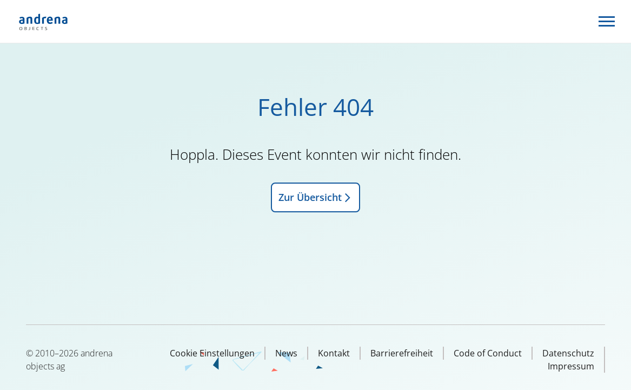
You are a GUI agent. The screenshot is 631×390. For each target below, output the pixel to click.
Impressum (571, 366)
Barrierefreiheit (401, 353)
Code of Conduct (488, 353)
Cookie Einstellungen (212, 353)
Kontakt (334, 353)
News (286, 353)
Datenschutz (568, 353)
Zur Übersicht (315, 197)
